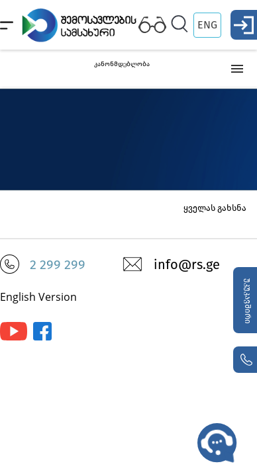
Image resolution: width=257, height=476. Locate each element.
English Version (38, 297)
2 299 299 (57, 264)
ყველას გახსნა (214, 208)
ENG (207, 25)
